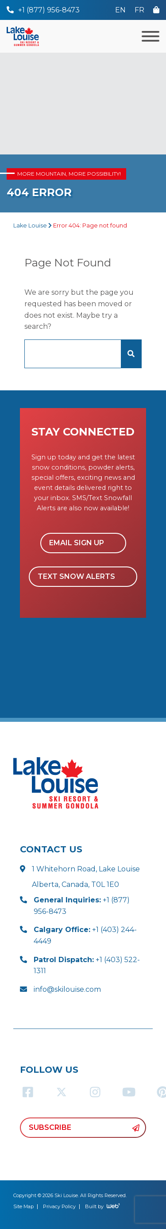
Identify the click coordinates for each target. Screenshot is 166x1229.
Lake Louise (30, 225)
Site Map (23, 1206)
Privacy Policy (59, 1206)
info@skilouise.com (67, 989)
